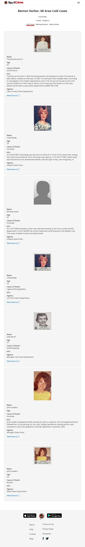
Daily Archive (54, 24)
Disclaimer (46, 534)
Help (31, 529)
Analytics (45, 20)
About (31, 524)
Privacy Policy (47, 529)
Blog (31, 539)
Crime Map (42, 17)
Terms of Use (48, 524)
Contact (32, 534)
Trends (38, 20)
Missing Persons (42, 24)
